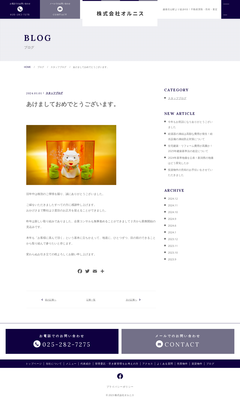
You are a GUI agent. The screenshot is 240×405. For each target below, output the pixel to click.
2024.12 (173, 198)
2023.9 (172, 259)
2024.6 (172, 225)
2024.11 (173, 205)
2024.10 (173, 212)
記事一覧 (91, 299)
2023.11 (173, 246)
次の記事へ (131, 299)
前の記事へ (51, 299)
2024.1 (172, 232)
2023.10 (173, 252)
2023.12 (173, 239)
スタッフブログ (54, 93)
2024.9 (172, 219)
